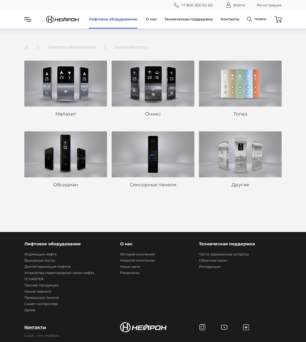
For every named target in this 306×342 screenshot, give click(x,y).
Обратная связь (213, 260)
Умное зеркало (37, 291)
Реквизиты (130, 273)
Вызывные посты (131, 47)
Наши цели (130, 266)
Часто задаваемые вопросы (224, 254)
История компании (137, 254)
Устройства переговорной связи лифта (59, 273)
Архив (29, 310)
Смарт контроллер (41, 304)
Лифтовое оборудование (113, 19)
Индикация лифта (40, 254)
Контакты (230, 19)
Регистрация (269, 5)
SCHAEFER (34, 279)
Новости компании (137, 260)
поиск (260, 19)
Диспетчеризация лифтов (47, 266)
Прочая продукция (41, 285)
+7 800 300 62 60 (197, 5)
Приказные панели (41, 297)
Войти (239, 5)
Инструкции (210, 266)
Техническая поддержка (188, 19)
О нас (151, 19)
